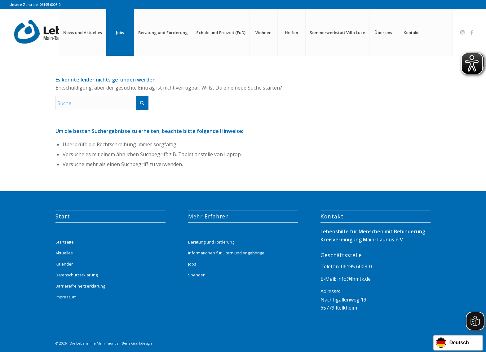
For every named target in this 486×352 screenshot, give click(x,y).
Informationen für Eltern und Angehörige (226, 253)
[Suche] (439, 32)
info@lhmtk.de (353, 278)
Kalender (64, 264)
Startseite (64, 242)
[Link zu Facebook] (471, 32)
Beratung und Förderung (211, 242)
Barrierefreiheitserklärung (80, 286)
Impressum (66, 297)
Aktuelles (64, 253)
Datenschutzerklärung (76, 275)
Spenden (196, 275)
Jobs (192, 264)
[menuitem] (82, 32)
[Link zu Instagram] (462, 32)
